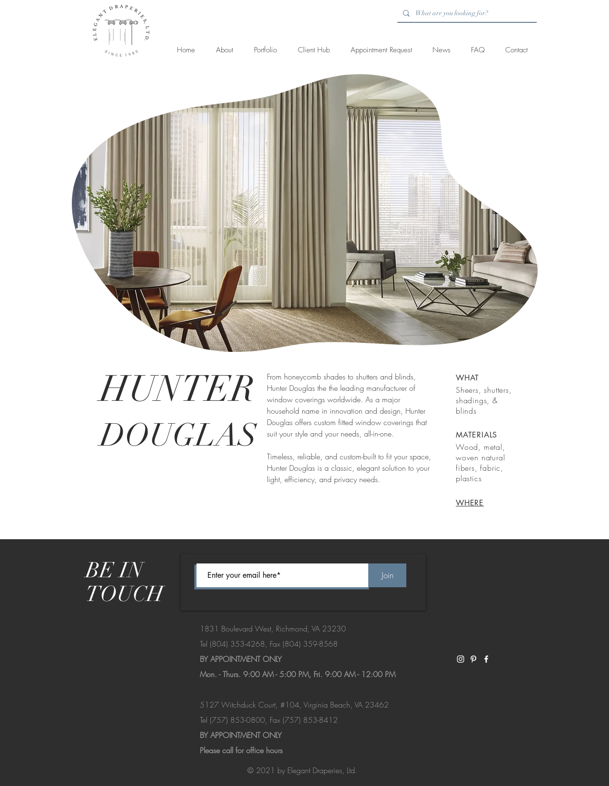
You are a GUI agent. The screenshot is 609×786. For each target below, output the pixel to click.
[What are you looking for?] (466, 13)
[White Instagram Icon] (460, 659)
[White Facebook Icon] (486, 659)
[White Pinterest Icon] (473, 659)
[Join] (387, 575)
